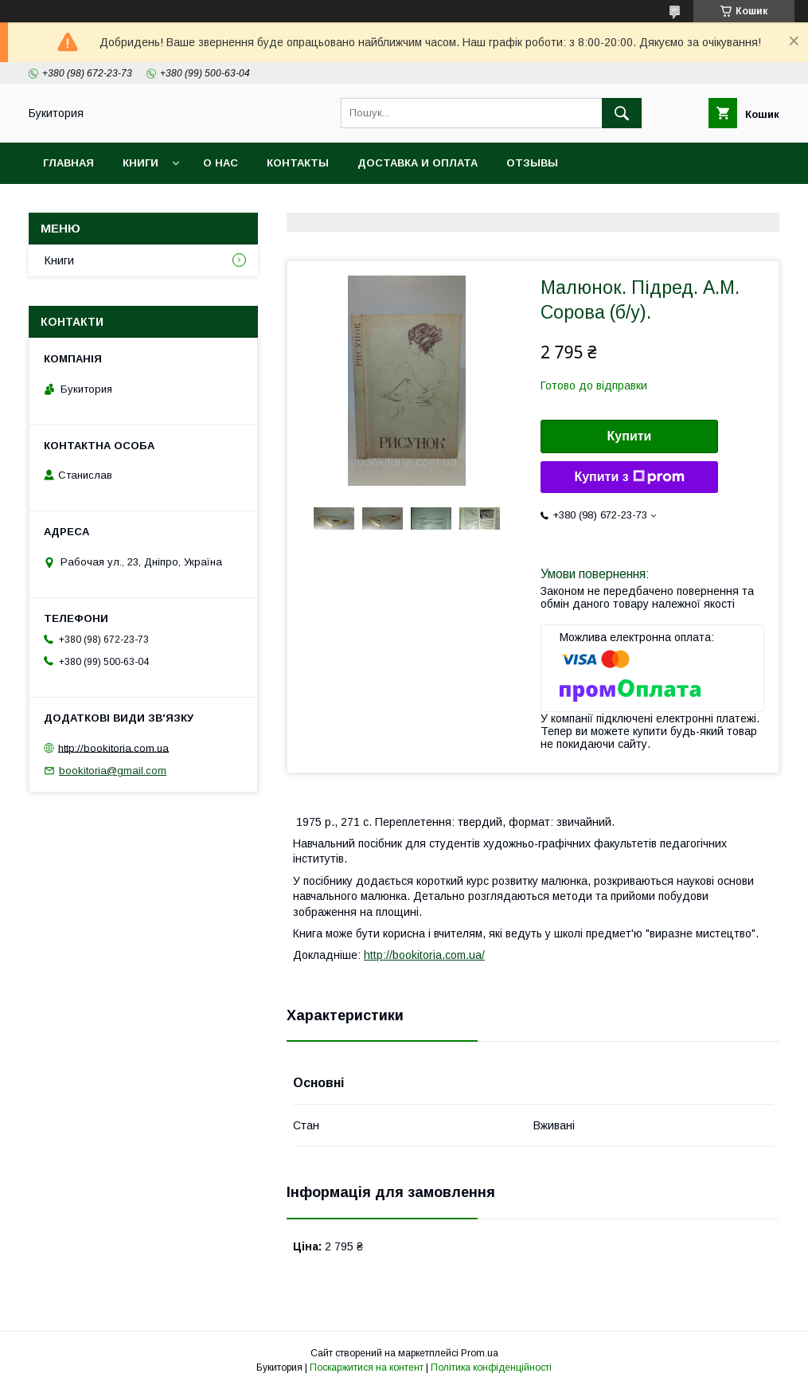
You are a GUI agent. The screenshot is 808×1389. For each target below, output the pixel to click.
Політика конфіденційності (491, 1367)
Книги (140, 163)
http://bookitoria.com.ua (113, 747)
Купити (629, 436)
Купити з (629, 477)
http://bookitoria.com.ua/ (424, 955)
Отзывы (532, 163)
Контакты (298, 163)
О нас (220, 163)
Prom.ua (479, 1353)
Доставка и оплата (417, 163)
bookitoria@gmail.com (112, 771)
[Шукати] (622, 113)
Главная (68, 163)
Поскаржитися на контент (367, 1367)
